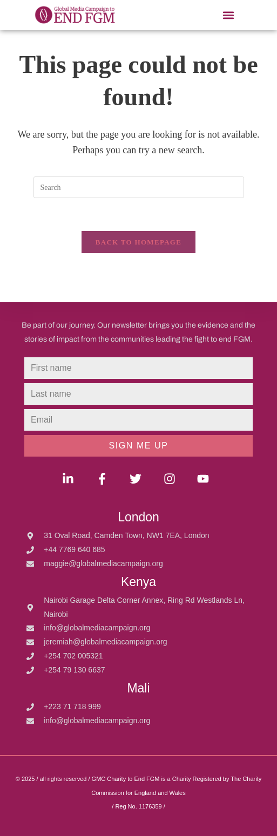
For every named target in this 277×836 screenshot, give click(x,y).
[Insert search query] (138, 187)
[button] (229, 15)
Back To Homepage (138, 242)
